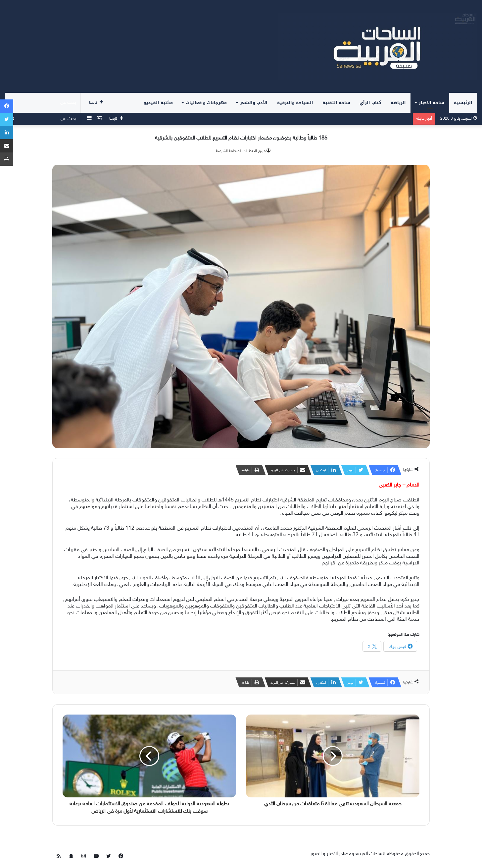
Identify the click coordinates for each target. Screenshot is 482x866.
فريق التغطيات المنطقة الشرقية (240, 151)
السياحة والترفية (295, 102)
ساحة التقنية (336, 102)
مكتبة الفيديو (158, 102)
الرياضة (398, 102)
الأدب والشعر (253, 102)
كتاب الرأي (370, 102)
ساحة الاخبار (431, 102)
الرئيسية (463, 102)
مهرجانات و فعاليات (206, 102)
